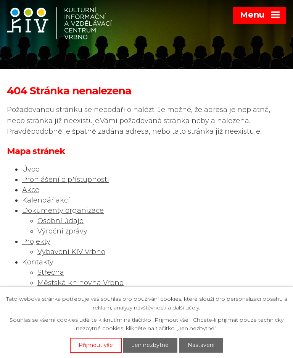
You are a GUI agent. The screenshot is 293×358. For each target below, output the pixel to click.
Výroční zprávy (62, 231)
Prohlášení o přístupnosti (65, 179)
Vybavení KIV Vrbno (71, 252)
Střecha (50, 272)
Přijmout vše (96, 345)
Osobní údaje (60, 221)
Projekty (36, 241)
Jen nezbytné (150, 345)
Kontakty (37, 262)
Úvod (31, 169)
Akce (30, 190)
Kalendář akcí (46, 200)
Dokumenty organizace (63, 210)
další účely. (186, 307)
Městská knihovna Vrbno (80, 283)
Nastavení (201, 345)
